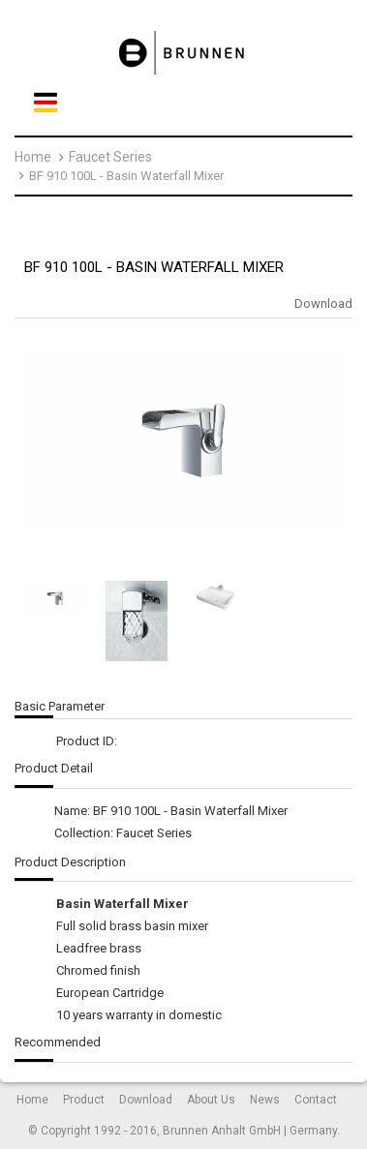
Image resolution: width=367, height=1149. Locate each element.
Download (323, 303)
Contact (315, 1099)
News (265, 1099)
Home (33, 157)
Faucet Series (110, 157)
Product (84, 1099)
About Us (211, 1099)
